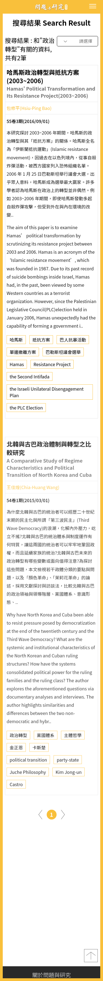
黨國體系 (45, 750)
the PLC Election (26, 409)
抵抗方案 (41, 341)
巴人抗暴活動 (73, 341)
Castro (16, 800)
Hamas (17, 366)
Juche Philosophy (28, 787)
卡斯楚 (39, 763)
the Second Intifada (29, 378)
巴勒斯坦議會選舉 (63, 353)
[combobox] (77, 41)
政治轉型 (18, 750)
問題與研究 (52, 7)
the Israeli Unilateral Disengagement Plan (46, 393)
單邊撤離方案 (23, 353)
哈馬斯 (16, 341)
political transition (28, 775)
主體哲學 (73, 750)
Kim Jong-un (68, 787)
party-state (68, 775)
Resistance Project (52, 366)
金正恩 (16, 763)
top (91, 955)
